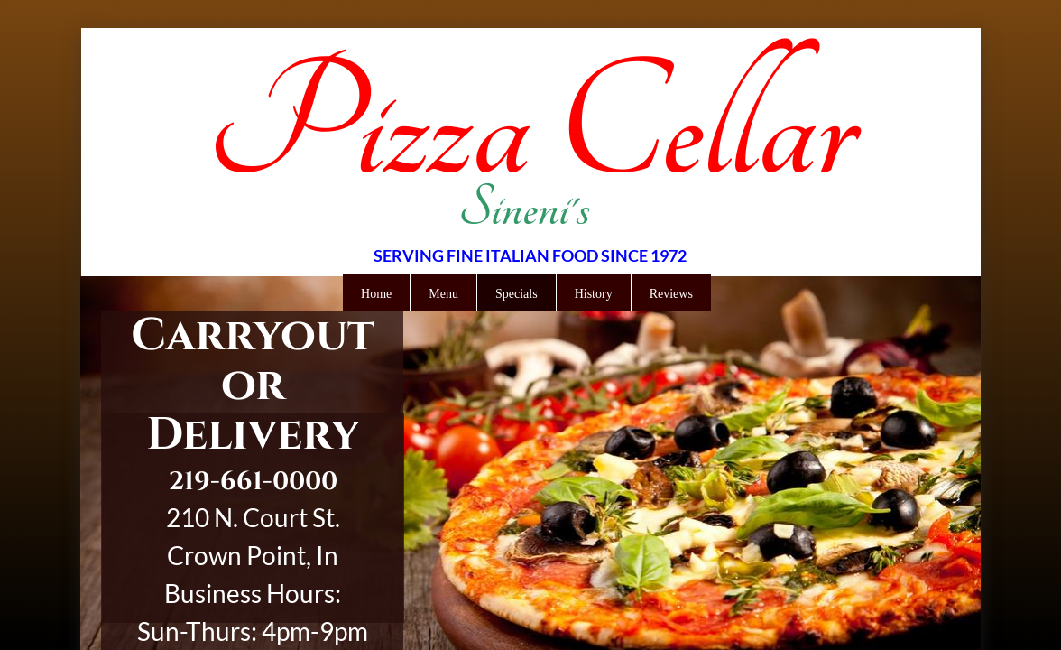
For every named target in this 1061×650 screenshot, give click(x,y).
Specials (516, 294)
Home (376, 294)
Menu (443, 294)
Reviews (671, 294)
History (594, 294)
